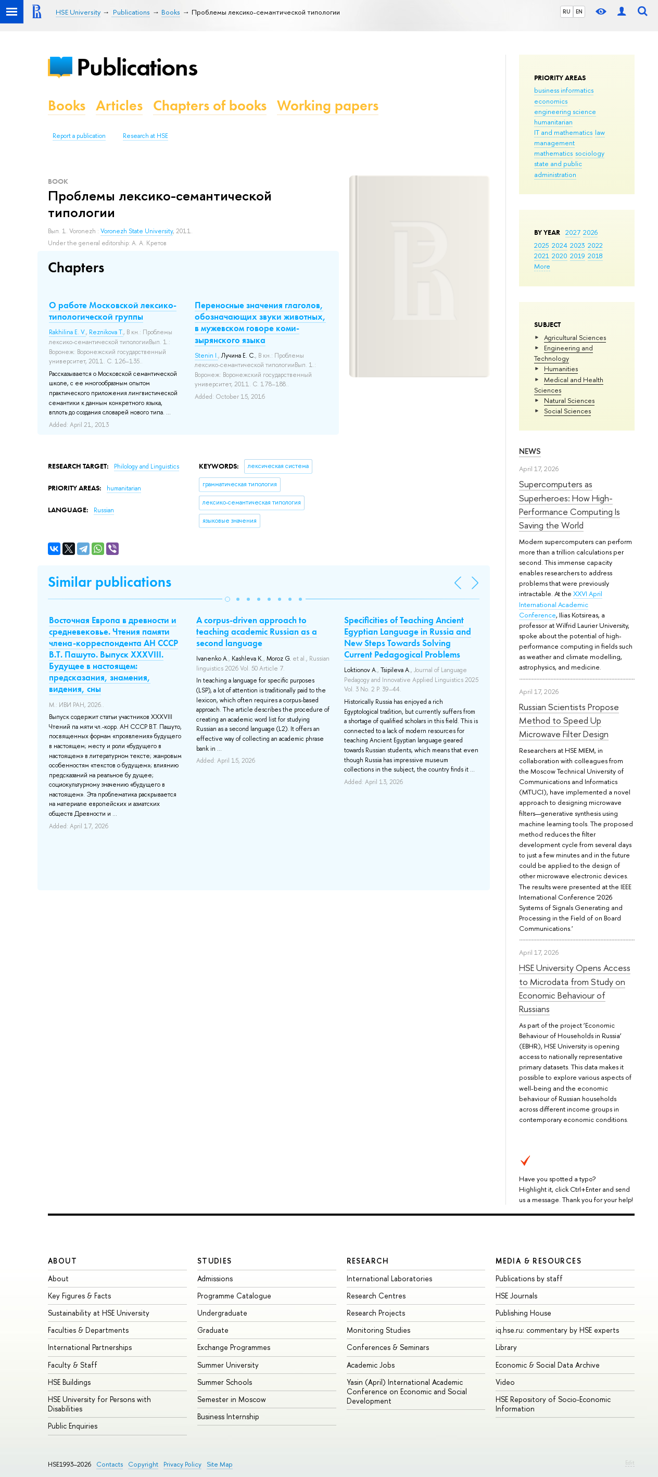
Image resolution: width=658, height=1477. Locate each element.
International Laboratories (389, 1278)
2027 (572, 232)
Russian (104, 510)
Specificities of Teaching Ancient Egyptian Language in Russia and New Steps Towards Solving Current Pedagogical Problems (407, 637)
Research (368, 1261)
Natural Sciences (569, 400)
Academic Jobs (371, 1365)
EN (579, 11)
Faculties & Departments (88, 1330)
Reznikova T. (106, 332)
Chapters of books (210, 105)
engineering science (565, 111)
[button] (227, 599)
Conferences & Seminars (388, 1347)
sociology (589, 153)
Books (66, 105)
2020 (559, 255)
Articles (119, 105)
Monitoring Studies (378, 1330)
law (600, 132)
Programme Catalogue (234, 1296)
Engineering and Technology (563, 353)
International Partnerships (90, 1347)
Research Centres (376, 1296)
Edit (630, 1462)
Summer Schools (224, 1382)
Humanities (561, 368)
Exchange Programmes (233, 1347)
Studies (214, 1261)
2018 (595, 255)
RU (567, 11)
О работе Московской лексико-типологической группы (112, 310)
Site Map (220, 1464)
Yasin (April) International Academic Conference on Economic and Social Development (407, 1391)
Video (505, 1382)
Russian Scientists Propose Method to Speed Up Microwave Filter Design (569, 720)
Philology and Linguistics (146, 466)
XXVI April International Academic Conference (560, 604)
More (542, 266)
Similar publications (109, 582)
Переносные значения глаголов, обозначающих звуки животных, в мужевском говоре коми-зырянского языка (260, 322)
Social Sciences (567, 410)
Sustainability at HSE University (98, 1313)
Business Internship (228, 1416)
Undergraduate (222, 1313)
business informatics (563, 90)
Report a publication (79, 136)
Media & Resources (538, 1261)
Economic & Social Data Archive (548, 1365)
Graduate (213, 1330)
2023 (577, 245)
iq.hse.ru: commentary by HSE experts (557, 1330)
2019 (577, 255)
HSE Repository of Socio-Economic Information (553, 1403)
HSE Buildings (69, 1382)
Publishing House (523, 1313)
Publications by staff (529, 1278)
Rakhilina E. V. (67, 332)
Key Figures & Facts (79, 1296)
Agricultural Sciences (575, 337)
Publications (137, 67)
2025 (541, 245)
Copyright (143, 1464)
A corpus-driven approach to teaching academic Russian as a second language (256, 631)
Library (506, 1347)
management (554, 142)
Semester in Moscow (231, 1399)
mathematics (553, 153)
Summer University (228, 1365)
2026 (590, 232)
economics (550, 101)
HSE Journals (516, 1296)
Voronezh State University (136, 231)
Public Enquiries (72, 1426)
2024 (559, 245)
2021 (541, 255)
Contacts (109, 1464)
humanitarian (553, 122)
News (530, 451)
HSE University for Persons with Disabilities (99, 1403)
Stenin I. (206, 355)
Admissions (215, 1278)
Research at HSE (145, 136)
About (62, 1261)
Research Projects (376, 1313)
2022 (595, 245)
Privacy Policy (182, 1464)
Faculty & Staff (72, 1365)
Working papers (327, 105)
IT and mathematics (563, 132)
